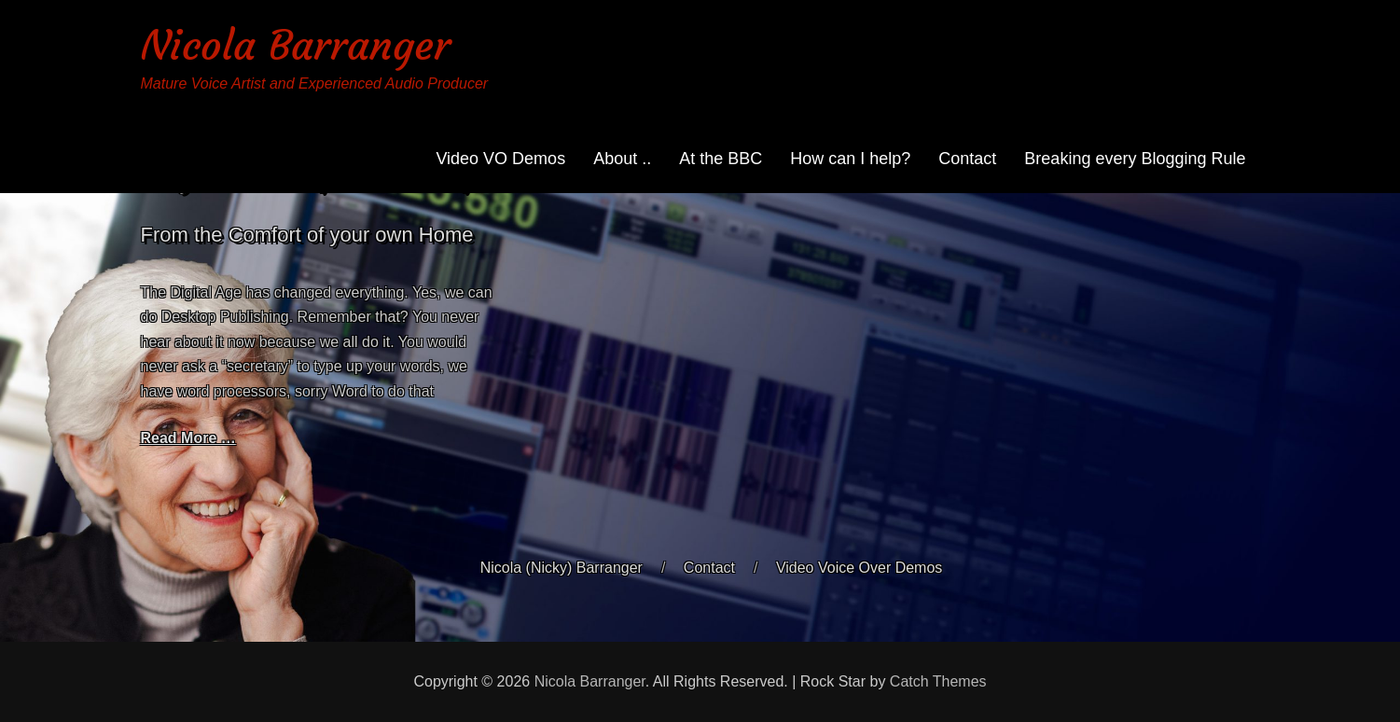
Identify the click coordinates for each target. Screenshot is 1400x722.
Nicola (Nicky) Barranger (561, 568)
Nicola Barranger (295, 45)
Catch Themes (938, 681)
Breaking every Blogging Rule (1134, 158)
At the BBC (720, 158)
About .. (622, 158)
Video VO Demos (500, 158)
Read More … (188, 438)
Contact (967, 158)
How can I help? (850, 158)
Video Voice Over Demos (859, 568)
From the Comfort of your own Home (307, 234)
